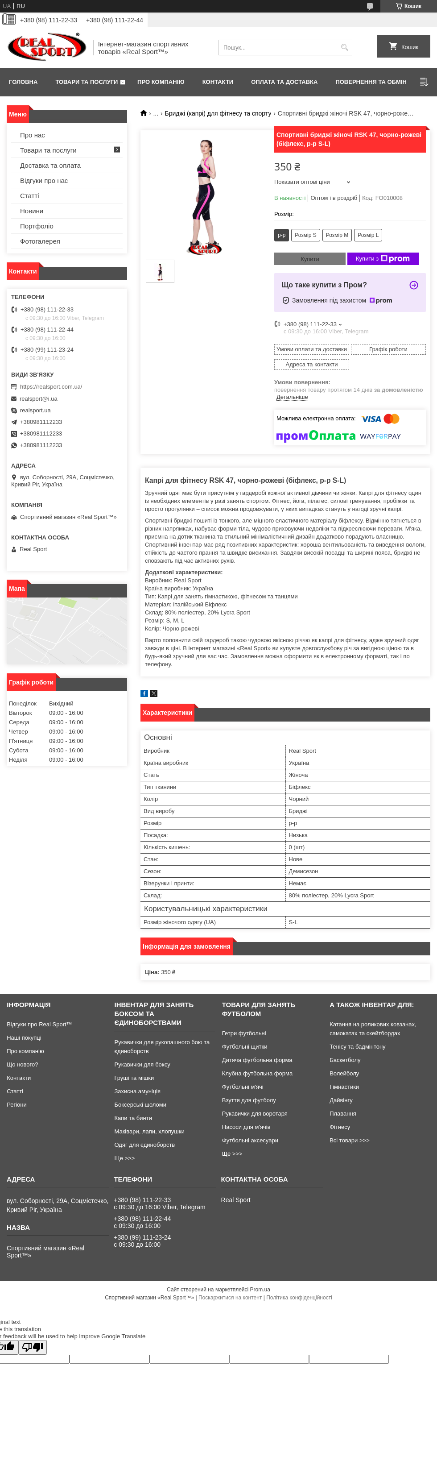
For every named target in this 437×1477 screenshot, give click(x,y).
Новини (31, 211)
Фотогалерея (40, 241)
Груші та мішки (134, 1078)
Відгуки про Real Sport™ (39, 1024)
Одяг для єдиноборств (144, 1144)
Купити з (383, 259)
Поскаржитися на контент (230, 1297)
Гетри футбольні (244, 1033)
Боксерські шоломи (140, 1104)
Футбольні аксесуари (250, 1140)
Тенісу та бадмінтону (357, 1046)
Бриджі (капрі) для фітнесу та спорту (218, 113)
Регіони (17, 1104)
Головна (23, 82)
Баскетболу (345, 1060)
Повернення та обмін (370, 82)
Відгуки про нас (44, 180)
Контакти (218, 82)
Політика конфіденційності (299, 1297)
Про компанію (161, 82)
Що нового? (22, 1064)
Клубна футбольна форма (257, 1073)
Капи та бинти (133, 1118)
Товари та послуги (86, 82)
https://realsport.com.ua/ (51, 386)
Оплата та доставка (284, 82)
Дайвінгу (341, 1100)
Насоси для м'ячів (246, 1127)
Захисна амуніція (137, 1091)
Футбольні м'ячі (243, 1086)
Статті (29, 195)
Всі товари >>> (350, 1140)
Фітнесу (340, 1127)
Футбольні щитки (245, 1046)
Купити (310, 259)
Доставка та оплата (50, 165)
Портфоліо (37, 226)
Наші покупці (24, 1037)
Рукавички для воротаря (255, 1113)
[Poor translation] (32, 1347)
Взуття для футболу (249, 1100)
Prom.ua (260, 1289)
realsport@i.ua (39, 398)
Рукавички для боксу (142, 1064)
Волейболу (344, 1073)
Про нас (32, 135)
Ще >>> (124, 1158)
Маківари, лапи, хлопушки (149, 1131)
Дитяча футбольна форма (257, 1060)
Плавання (343, 1113)
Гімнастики (344, 1086)
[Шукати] (344, 47)
